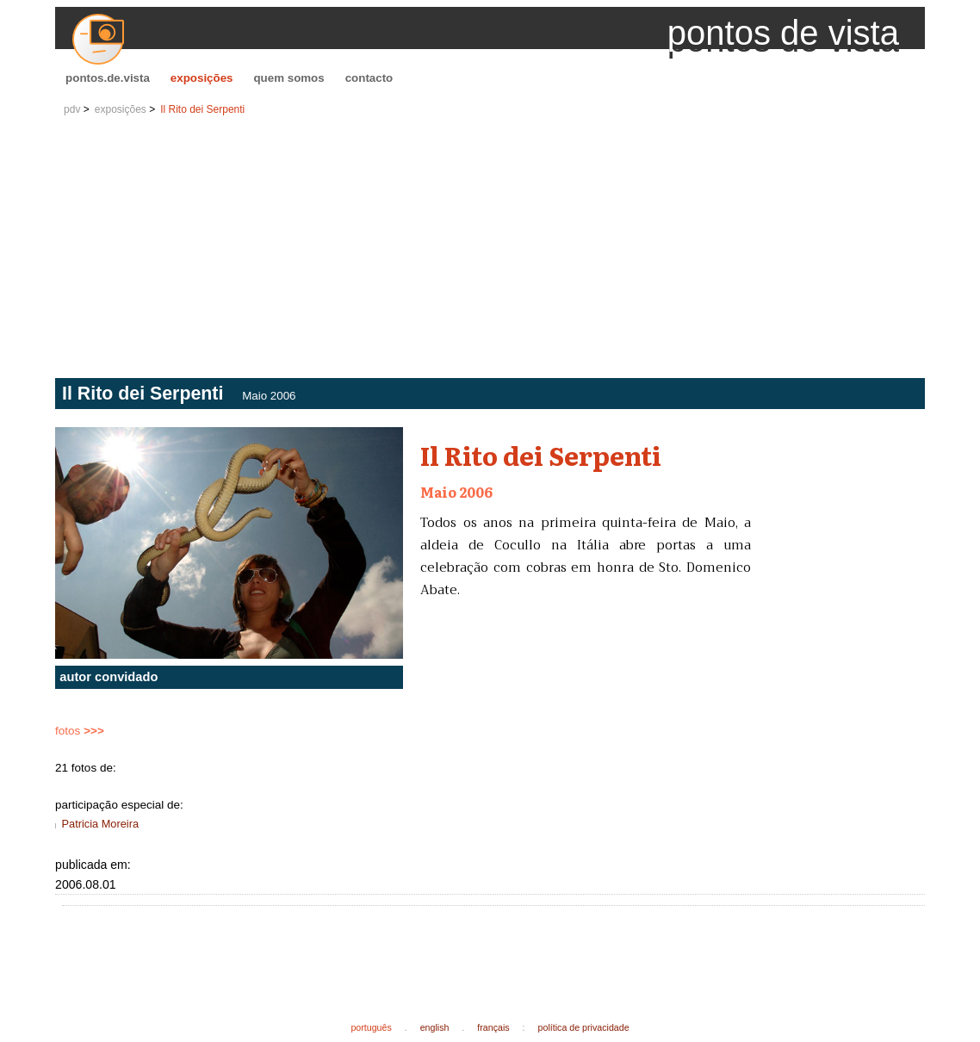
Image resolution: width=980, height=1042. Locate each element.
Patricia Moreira (100, 823)
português (370, 1027)
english (435, 1027)
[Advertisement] (490, 248)
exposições (202, 77)
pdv (72, 109)
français (493, 1027)
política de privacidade (584, 1027)
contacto (369, 77)
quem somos (288, 77)
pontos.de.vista (107, 77)
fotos (79, 730)
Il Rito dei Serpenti (202, 109)
